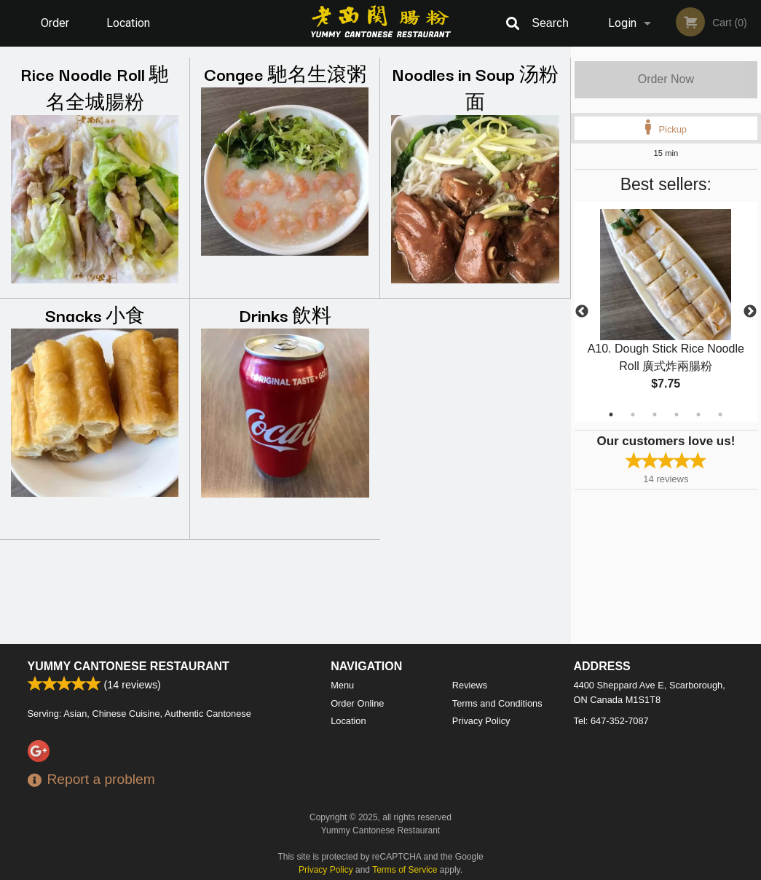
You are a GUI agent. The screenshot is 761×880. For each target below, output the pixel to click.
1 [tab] (611, 414)
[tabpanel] (666, 311)
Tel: (611, 720)
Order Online (57, 31)
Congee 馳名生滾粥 (285, 73)
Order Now (666, 79)
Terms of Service (404, 870)
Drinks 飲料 (285, 314)
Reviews (469, 685)
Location (128, 23)
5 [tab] (698, 414)
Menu (342, 685)
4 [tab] (676, 414)
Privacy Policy (481, 720)
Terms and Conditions (497, 703)
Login (622, 23)
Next (750, 312)
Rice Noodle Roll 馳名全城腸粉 (94, 87)
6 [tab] (720, 414)
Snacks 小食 (95, 314)
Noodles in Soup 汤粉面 (476, 87)
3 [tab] (654, 414)
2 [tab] (633, 414)
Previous (582, 312)
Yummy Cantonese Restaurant (128, 666)
